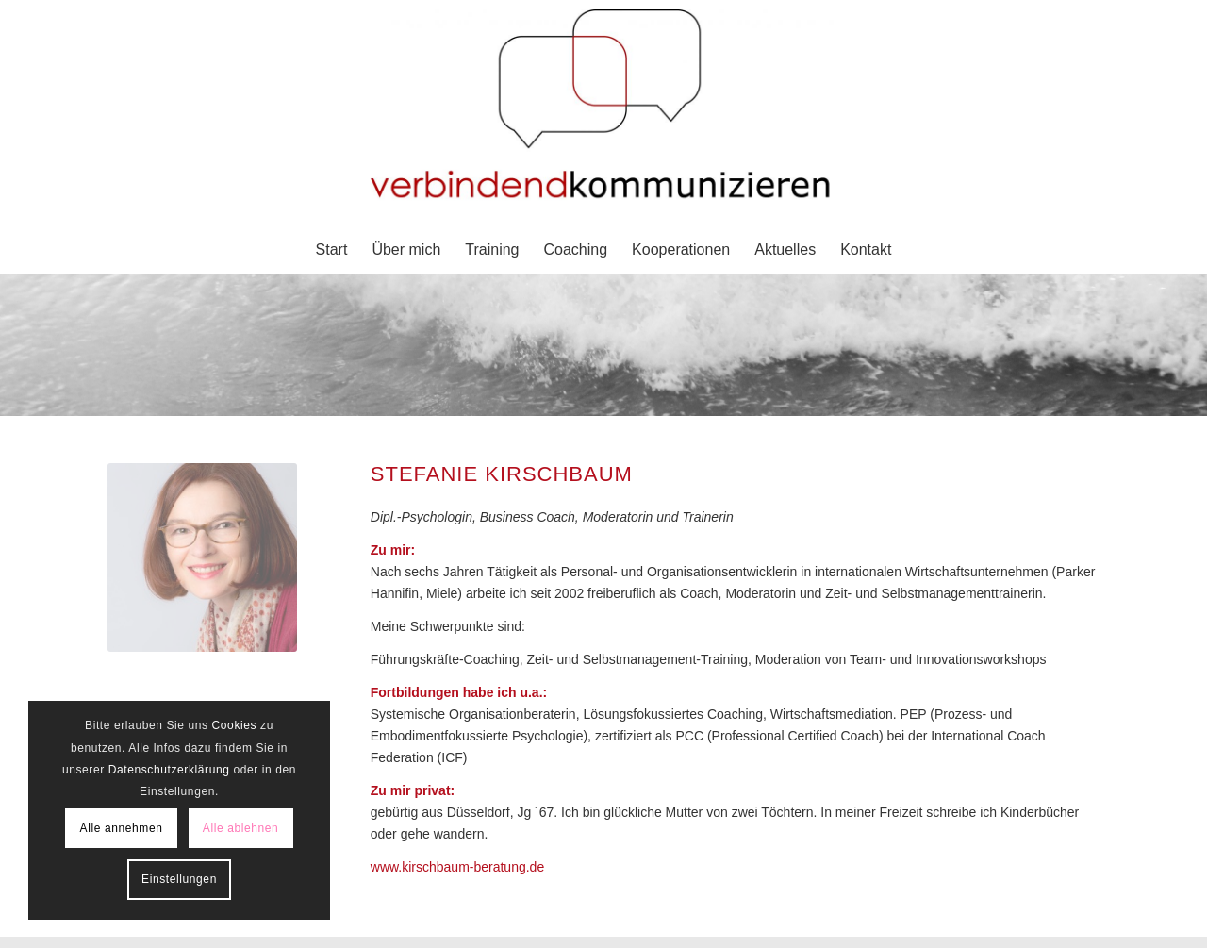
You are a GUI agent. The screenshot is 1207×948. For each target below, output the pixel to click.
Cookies (234, 725)
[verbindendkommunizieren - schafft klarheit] (603, 108)
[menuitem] (332, 250)
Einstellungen (179, 879)
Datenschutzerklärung (169, 769)
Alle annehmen (121, 828)
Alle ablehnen (241, 828)
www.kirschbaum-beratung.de (457, 866)
